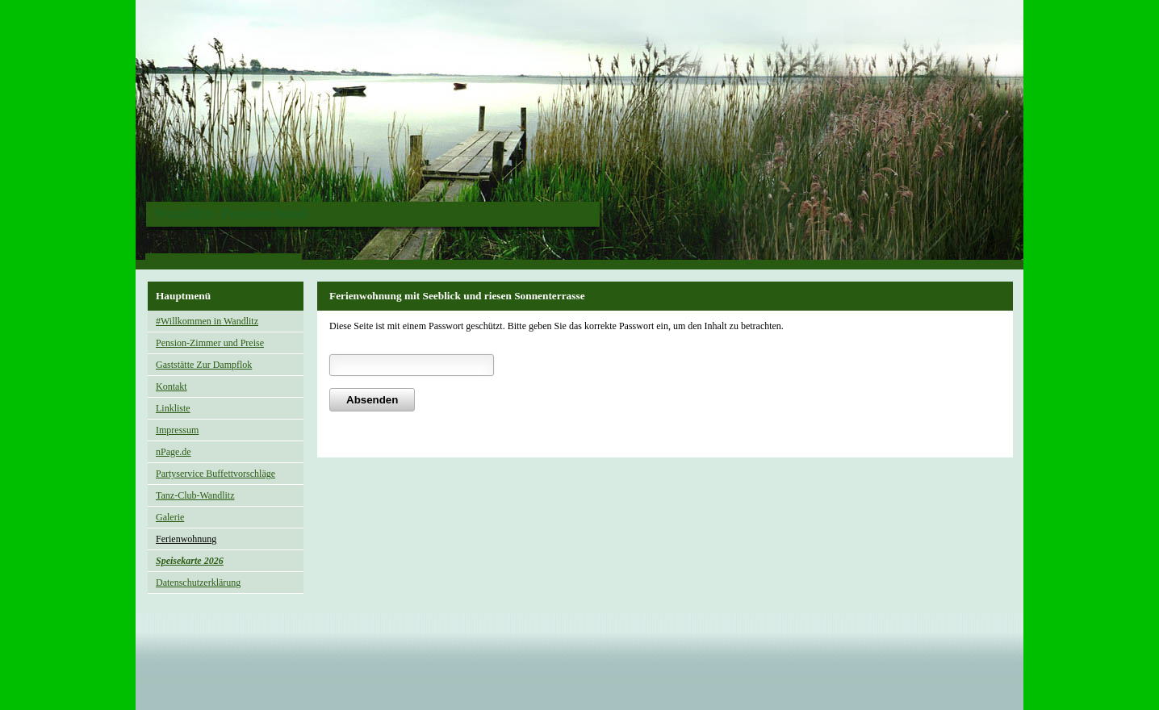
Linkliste (173, 408)
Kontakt (171, 386)
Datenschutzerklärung (198, 582)
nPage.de (173, 451)
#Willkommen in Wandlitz (207, 321)
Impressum (177, 430)
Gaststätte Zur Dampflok (204, 364)
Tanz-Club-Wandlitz (195, 495)
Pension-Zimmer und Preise (210, 343)
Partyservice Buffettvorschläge (215, 473)
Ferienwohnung (186, 539)
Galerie (170, 517)
